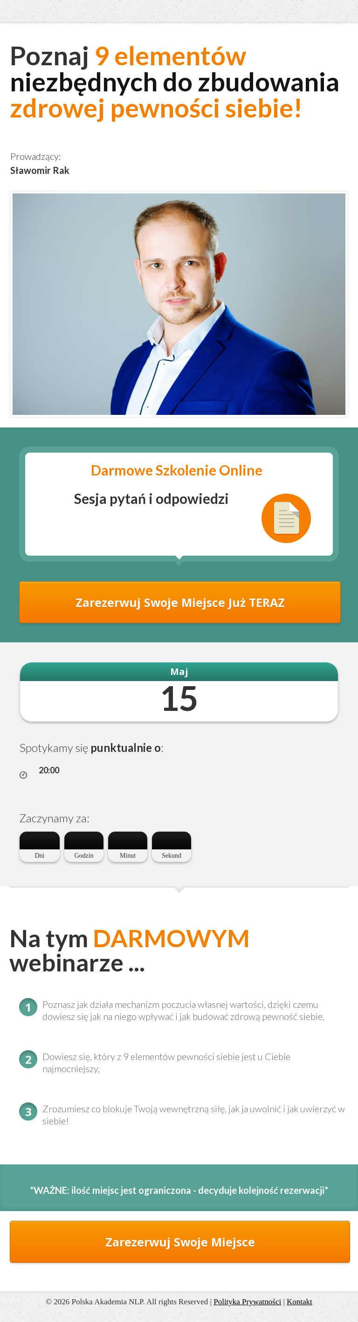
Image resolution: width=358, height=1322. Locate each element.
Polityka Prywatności (247, 1301)
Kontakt (299, 1301)
